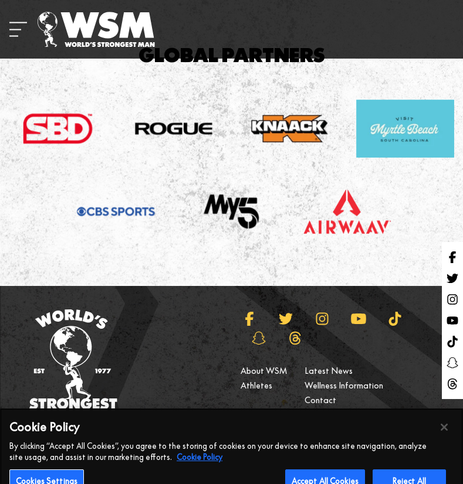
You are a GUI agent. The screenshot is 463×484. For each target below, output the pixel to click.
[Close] (444, 436)
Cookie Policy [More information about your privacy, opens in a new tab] (199, 467)
